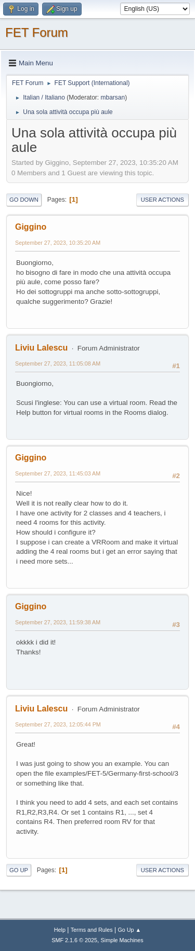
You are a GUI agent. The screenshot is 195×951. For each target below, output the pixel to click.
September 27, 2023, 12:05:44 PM (58, 724)
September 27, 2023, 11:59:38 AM (57, 622)
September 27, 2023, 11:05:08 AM (57, 363)
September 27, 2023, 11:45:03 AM (57, 473)
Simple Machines (122, 940)
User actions (162, 200)
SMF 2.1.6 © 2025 (74, 940)
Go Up (18, 870)
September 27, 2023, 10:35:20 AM (57, 243)
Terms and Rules (92, 930)
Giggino (30, 226)
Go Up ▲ (129, 930)
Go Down (23, 200)
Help (60, 930)
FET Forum (36, 32)
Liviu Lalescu (41, 347)
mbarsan (112, 97)
